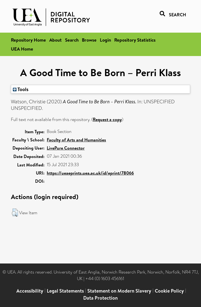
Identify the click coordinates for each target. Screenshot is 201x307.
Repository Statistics (135, 40)
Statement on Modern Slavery (119, 290)
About (55, 40)
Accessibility (29, 290)
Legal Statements (65, 290)
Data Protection (100, 297)
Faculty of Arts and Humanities (76, 140)
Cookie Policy (169, 290)
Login (105, 40)
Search (72, 40)
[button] (15, 213)
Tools (21, 89)
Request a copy (107, 119)
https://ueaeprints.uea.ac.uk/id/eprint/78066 (90, 173)
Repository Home (28, 40)
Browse (89, 40)
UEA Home (22, 49)
